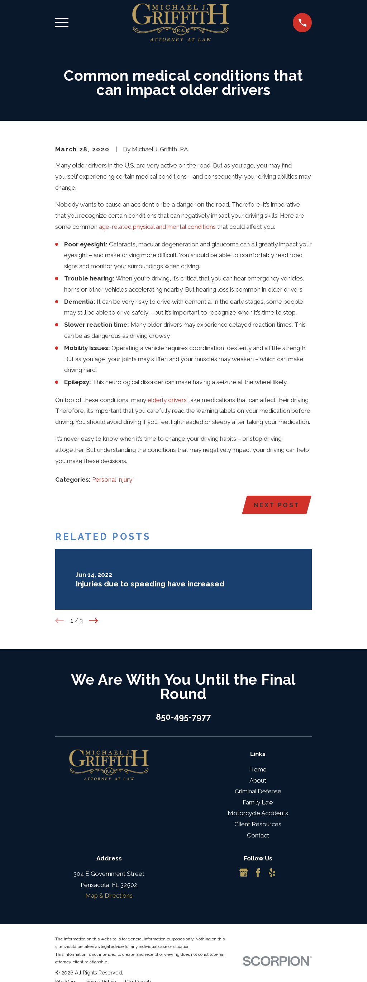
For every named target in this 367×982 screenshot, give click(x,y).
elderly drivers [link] (167, 399)
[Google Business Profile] (243, 873)
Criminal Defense (258, 791)
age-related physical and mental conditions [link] (157, 226)
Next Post (276, 505)
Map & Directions (109, 896)
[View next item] (93, 621)
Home (258, 769)
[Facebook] (258, 873)
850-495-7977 (183, 717)
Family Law (258, 802)
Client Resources (257, 824)
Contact (258, 835)
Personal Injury (112, 479)
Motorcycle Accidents (258, 813)
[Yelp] (272, 873)
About (257, 780)
